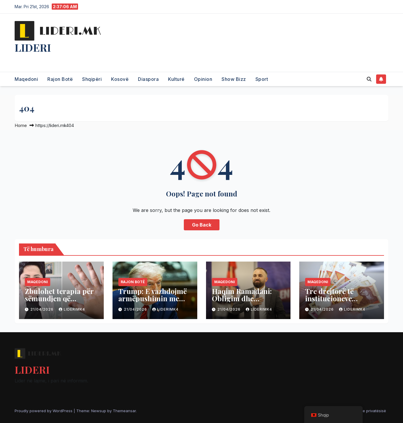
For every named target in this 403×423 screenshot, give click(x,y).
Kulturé (176, 79)
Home (21, 125)
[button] (369, 79)
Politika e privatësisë (367, 410)
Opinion (203, 79)
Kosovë (120, 79)
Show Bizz (234, 79)
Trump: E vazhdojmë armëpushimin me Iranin (152, 298)
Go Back (201, 225)
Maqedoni (26, 79)
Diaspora (148, 79)
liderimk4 (72, 309)
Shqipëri (92, 79)
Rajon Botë (60, 79)
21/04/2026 (42, 309)
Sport (261, 79)
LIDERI (33, 47)
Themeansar (124, 410)
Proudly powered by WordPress (44, 410)
